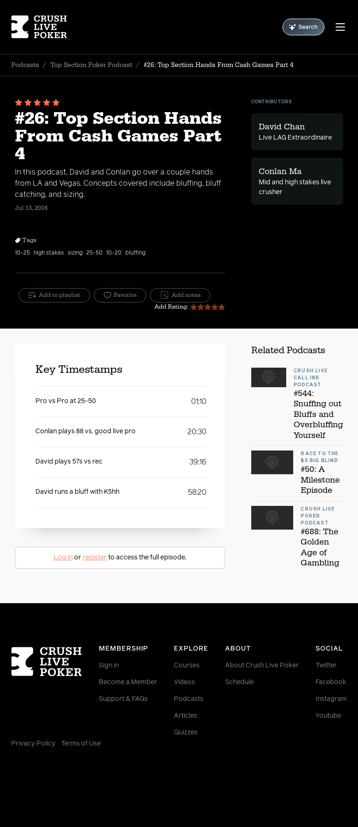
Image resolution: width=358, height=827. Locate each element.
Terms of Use (81, 743)
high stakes (49, 253)
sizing (75, 253)
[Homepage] (39, 27)
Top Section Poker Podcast (91, 65)
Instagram (331, 699)
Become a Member (128, 682)
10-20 (114, 253)
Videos (184, 682)
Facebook (331, 682)
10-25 (22, 253)
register (95, 557)
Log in (63, 557)
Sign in (109, 665)
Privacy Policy (33, 743)
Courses (187, 665)
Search (303, 27)
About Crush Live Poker (262, 665)
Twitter (326, 665)
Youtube (328, 716)
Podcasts (25, 65)
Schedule (239, 682)
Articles (185, 716)
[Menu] (340, 27)
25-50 (94, 253)
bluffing (135, 253)
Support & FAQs (123, 699)
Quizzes (186, 732)
